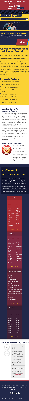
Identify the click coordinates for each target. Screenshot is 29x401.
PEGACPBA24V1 (19, 254)
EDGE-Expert (18, 260)
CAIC (9, 312)
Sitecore (17, 221)
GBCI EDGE (10, 277)
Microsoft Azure (12, 299)
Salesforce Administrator (14, 291)
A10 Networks (10, 224)
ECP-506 (17, 324)
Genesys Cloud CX (12, 287)
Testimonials (12, 387)
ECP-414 (10, 322)
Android (17, 202)
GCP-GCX (18, 244)
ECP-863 (10, 332)
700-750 (17, 250)
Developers (10, 297)
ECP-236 (10, 320)
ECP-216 (17, 318)
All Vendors (22, 385)
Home (3, 385)
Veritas (17, 215)
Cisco (17, 204)
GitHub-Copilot (10, 259)
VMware (10, 217)
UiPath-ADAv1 (10, 251)
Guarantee (4, 387)
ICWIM (9, 254)
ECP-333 (17, 320)
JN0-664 (17, 242)
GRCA (17, 252)
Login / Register (25, 12)
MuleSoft (18, 219)
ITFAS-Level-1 (19, 258)
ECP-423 (17, 322)
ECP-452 (10, 324)
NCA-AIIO (18, 256)
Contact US (19, 387)
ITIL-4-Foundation (11, 242)
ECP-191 (10, 316)
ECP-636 (10, 326)
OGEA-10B (18, 248)
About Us (9, 385)
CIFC (9, 248)
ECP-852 (10, 330)
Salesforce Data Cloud (13, 281)
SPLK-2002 (18, 238)
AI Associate (11, 283)
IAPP (9, 221)
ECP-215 (10, 318)
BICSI (9, 204)
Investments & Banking (13, 285)
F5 (8, 206)
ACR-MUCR (10, 275)
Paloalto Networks (18, 210)
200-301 (17, 240)
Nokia (9, 210)
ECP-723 (17, 326)
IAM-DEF (10, 314)
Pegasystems (11, 213)
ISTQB (9, 208)
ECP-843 (17, 328)
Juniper (17, 208)
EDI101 (17, 332)
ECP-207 (17, 316)
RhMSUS (10, 262)
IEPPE (9, 256)
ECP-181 (17, 314)
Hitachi (17, 206)
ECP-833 (10, 328)
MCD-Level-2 (18, 246)
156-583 (17, 312)
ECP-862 (17, 330)
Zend (17, 217)
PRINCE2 (18, 213)
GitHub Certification (12, 279)
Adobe (9, 202)
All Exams (15, 385)
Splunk (9, 219)
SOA (9, 215)
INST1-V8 (10, 246)
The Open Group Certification (15, 289)
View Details (14, 229)
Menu (26, 15)
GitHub (17, 223)
